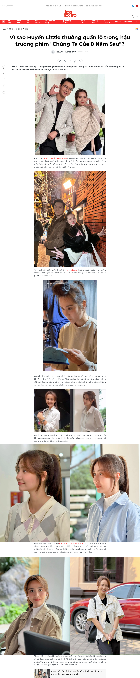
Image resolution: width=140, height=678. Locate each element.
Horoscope (128, 22)
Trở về (4, 91)
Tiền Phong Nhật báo (74, 6)
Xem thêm (136, 21)
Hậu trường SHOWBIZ (66, 22)
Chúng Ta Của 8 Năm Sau (71, 543)
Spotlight (117, 22)
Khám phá (19, 22)
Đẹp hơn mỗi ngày (50, 22)
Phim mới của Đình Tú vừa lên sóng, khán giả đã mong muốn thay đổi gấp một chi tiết (76, 672)
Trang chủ (3, 21)
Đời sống (9, 22)
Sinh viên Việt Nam (94, 6)
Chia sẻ (4, 73)
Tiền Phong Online (54, 6)
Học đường (37, 22)
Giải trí (28, 22)
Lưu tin (4, 79)
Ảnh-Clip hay (95, 22)
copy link (70, 61)
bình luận (79, 61)
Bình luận (4, 85)
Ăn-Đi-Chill (83, 22)
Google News (136, 29)
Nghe (4, 67)
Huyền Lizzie (71, 270)
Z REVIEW (107, 22)
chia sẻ (60, 61)
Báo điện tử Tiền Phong (70, 13)
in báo (75, 61)
